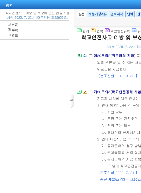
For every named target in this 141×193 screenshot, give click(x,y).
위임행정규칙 (117, 31)
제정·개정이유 (97, 14)
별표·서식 (117, 14)
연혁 (130, 14)
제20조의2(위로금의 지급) (114, 55)
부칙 (13, 30)
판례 (83, 31)
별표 (13, 35)
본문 (13, 24)
